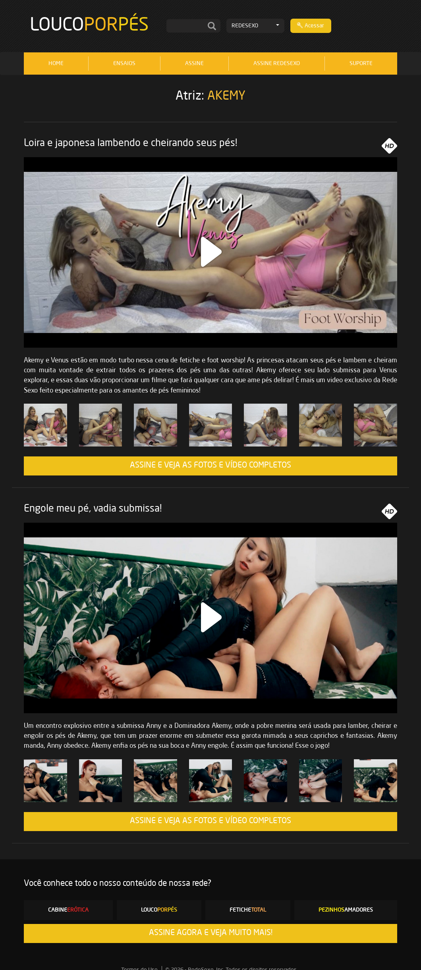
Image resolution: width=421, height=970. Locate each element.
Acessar (310, 25)
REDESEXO (255, 26)
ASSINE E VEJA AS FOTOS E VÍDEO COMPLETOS (210, 466)
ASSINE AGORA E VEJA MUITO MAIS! (210, 933)
